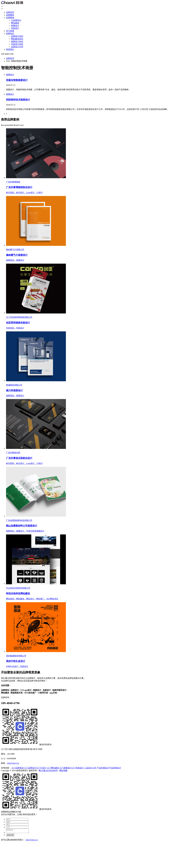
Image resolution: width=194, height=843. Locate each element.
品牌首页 (10, 12)
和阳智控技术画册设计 (18, 99)
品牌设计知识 (17, 36)
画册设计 (15, 25)
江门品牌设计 (30, 768)
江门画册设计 (66, 768)
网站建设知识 (17, 39)
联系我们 (10, 49)
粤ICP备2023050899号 (48, 770)
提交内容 (10, 836)
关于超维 (10, 31)
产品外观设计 (103, 768)
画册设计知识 (17, 41)
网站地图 (63, 770)
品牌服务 (10, 15)
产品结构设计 (115, 768)
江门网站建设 (53, 768)
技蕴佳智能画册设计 (17, 80)
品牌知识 (10, 33)
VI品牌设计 (16, 20)
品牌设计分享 (17, 47)
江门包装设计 (78, 768)
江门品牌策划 (18, 768)
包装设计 (15, 28)
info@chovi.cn (13, 763)
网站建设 (15, 23)
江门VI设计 (41, 768)
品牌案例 (10, 18)
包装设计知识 (17, 44)
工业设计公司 (90, 768)
